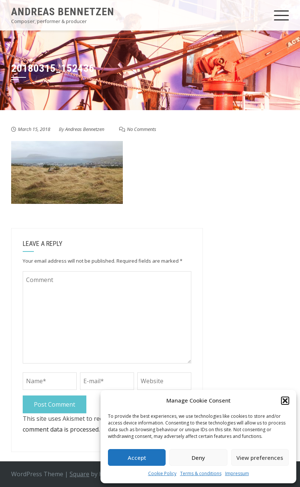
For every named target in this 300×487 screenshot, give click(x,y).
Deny (198, 457)
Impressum (237, 473)
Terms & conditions (200, 473)
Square (79, 474)
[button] (285, 400)
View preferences (259, 457)
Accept (137, 457)
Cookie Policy (162, 473)
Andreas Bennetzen (62, 12)
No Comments (141, 129)
